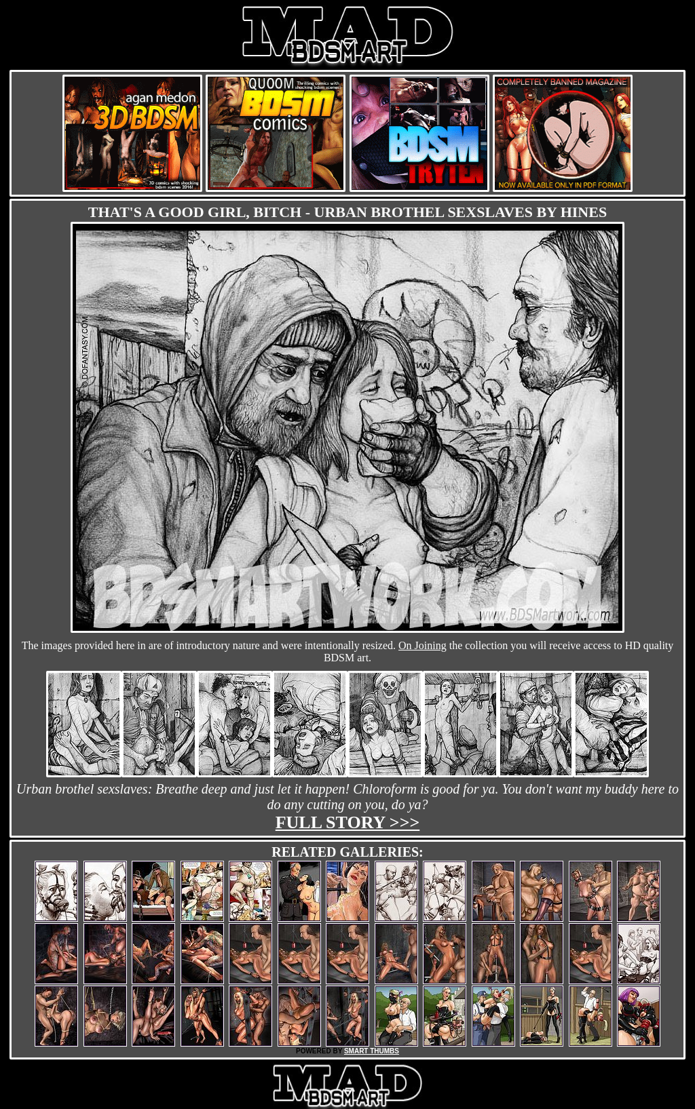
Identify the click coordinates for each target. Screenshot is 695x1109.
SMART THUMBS (371, 1051)
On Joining (422, 645)
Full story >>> (348, 822)
